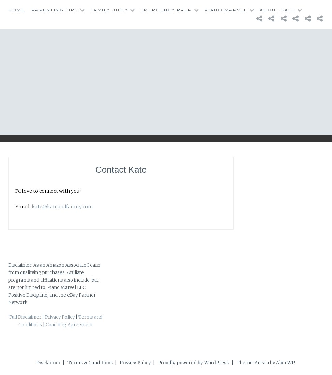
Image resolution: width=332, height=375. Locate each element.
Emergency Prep (166, 9)
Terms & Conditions (90, 363)
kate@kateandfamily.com (62, 207)
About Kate (278, 9)
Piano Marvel (226, 9)
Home (16, 9)
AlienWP (285, 363)
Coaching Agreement (69, 325)
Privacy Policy (60, 317)
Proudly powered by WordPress (193, 363)
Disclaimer (48, 363)
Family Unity (109, 9)
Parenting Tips (55, 9)
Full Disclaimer (25, 317)
